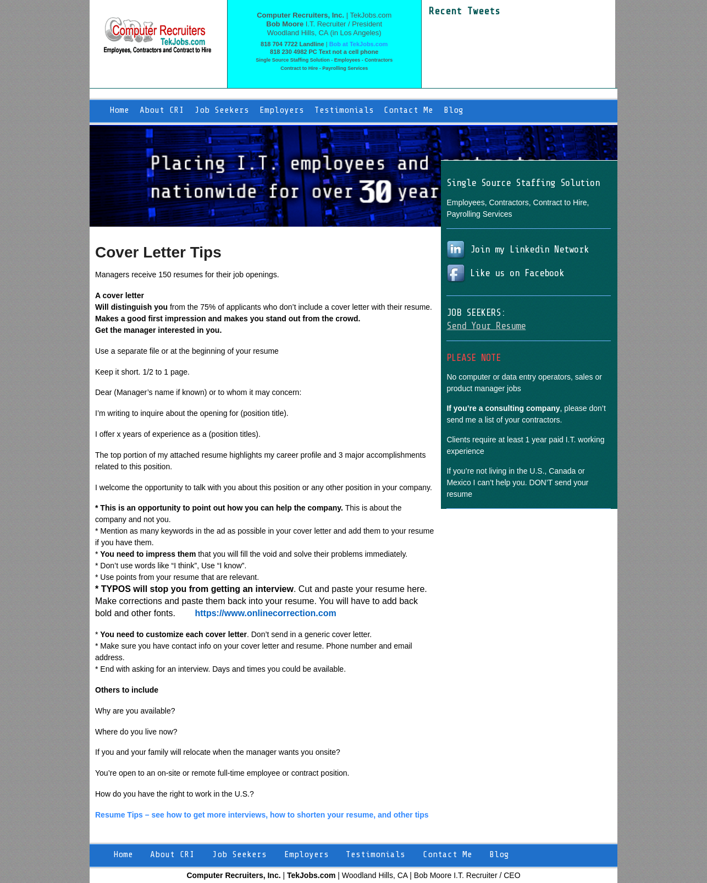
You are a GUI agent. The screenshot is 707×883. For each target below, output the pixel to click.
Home (119, 110)
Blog (453, 110)
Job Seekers (222, 110)
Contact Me (408, 110)
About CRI (162, 110)
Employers (281, 110)
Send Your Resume (486, 325)
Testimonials (344, 110)
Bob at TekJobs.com (358, 44)
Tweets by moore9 (460, 23)
